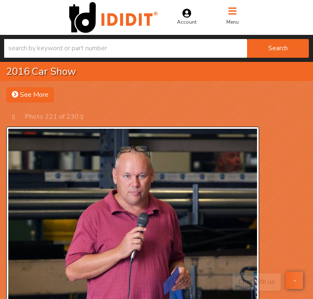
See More (30, 94)
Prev (17, 116)
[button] (156, 48)
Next (86, 116)
